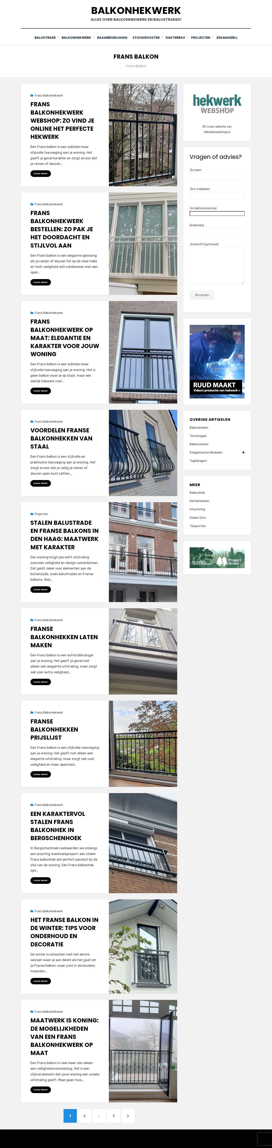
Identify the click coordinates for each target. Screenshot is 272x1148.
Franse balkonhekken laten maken (64, 637)
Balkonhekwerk (136, 10)
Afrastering (197, 509)
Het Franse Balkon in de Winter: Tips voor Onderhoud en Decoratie (64, 932)
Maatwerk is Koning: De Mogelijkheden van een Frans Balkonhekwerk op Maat (64, 1036)
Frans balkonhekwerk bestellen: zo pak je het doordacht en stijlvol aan (61, 229)
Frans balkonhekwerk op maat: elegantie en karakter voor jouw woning (64, 337)
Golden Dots (198, 517)
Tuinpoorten (198, 526)
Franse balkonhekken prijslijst (54, 729)
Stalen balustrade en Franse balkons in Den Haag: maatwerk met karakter (64, 535)
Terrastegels (198, 436)
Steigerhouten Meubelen (217, 452)
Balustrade (43, 37)
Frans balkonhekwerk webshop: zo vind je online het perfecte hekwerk (62, 120)
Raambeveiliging (111, 37)
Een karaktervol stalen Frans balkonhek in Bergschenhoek (57, 826)
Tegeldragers (198, 460)
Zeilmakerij (229, 37)
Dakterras (176, 37)
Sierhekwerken (199, 501)
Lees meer (41, 173)
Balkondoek (197, 492)
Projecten (202, 37)
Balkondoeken (199, 427)
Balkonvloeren (199, 444)
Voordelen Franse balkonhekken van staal (61, 438)
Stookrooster (147, 37)
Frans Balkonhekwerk (49, 95)
